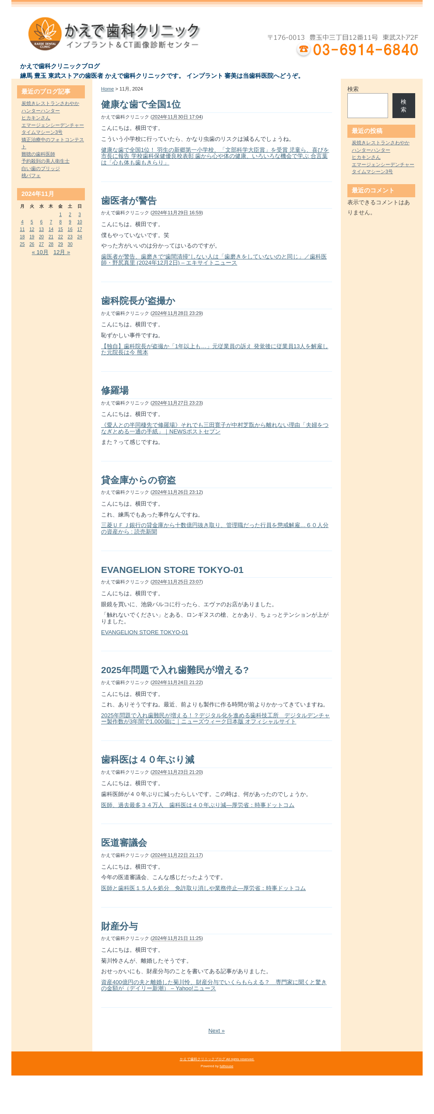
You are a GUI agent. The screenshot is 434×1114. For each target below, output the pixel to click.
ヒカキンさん (35, 117)
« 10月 (40, 252)
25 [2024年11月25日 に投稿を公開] (22, 244)
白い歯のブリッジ (40, 168)
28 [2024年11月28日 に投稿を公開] (51, 244)
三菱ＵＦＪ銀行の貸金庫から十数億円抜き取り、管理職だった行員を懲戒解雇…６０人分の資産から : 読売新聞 (215, 528)
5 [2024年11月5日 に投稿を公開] (32, 222)
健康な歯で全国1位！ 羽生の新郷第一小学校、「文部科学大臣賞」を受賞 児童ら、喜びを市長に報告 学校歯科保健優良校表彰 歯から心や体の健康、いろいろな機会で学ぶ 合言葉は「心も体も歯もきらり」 (215, 156)
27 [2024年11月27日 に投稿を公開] (41, 244)
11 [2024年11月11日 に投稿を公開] (22, 229)
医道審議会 (124, 843)
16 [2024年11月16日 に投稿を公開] (70, 229)
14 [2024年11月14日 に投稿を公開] (51, 229)
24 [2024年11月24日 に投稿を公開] (79, 236)
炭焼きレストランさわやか (50, 103)
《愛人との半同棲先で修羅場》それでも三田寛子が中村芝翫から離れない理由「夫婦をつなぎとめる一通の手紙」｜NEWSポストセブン (215, 428)
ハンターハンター (40, 110)
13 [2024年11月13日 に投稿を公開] (41, 229)
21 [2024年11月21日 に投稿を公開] (51, 236)
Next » (216, 1030)
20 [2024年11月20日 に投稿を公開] (41, 236)
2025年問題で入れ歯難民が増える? (175, 670)
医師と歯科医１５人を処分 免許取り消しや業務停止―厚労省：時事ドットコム (203, 888)
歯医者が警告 (129, 201)
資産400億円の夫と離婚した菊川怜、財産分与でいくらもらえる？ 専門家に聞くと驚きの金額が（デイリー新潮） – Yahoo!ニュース (214, 985)
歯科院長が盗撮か (138, 301)
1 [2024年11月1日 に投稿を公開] (61, 214)
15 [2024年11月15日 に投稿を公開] (60, 229)
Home (107, 88)
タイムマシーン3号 (42, 132)
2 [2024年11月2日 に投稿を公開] (70, 214)
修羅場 (115, 390)
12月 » (61, 252)
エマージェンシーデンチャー (52, 125)
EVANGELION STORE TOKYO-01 (172, 570)
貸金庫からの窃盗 (138, 480)
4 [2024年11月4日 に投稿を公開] (22, 222)
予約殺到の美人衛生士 (45, 161)
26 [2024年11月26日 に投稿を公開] (31, 244)
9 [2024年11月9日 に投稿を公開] (70, 222)
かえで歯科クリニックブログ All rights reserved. (217, 1059)
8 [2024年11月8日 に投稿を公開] (61, 222)
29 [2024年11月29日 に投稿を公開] (60, 244)
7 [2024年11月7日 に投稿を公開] (51, 222)
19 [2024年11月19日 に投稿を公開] (31, 236)
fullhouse (226, 1066)
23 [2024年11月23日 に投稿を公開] (70, 236)
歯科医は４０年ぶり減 (147, 759)
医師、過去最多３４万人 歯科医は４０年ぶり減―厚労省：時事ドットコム (197, 805)
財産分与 (119, 926)
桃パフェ (31, 175)
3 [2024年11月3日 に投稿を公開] (79, 214)
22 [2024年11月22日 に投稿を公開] (60, 236)
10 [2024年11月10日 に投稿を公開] (79, 222)
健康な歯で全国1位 (141, 104)
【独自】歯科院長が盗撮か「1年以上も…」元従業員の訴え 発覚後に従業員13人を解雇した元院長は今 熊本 (214, 349)
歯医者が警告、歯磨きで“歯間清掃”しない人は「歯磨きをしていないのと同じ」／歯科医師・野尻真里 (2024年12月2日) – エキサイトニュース (214, 259)
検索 (353, 89)
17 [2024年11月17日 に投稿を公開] (79, 229)
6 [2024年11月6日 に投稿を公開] (41, 222)
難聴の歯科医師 (38, 154)
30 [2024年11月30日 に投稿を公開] (70, 244)
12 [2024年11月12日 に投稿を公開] (31, 229)
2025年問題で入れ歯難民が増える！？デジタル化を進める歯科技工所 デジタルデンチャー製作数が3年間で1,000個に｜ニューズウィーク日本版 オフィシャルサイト (215, 718)
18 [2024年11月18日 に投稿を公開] (22, 236)
